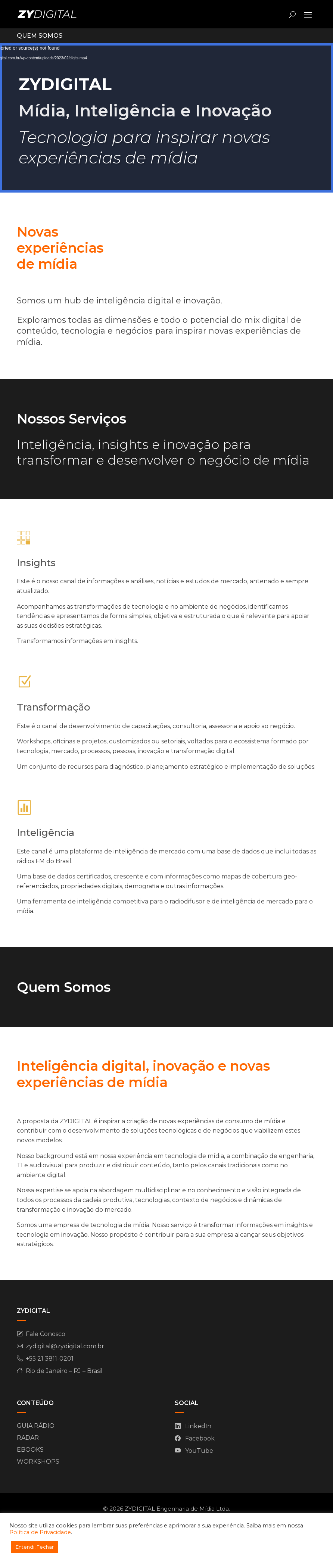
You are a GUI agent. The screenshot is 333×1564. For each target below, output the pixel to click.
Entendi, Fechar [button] (35, 1547)
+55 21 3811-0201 (50, 1358)
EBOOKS (30, 1449)
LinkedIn (198, 1426)
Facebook (200, 1438)
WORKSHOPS (38, 1461)
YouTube (199, 1450)
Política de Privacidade (40, 1532)
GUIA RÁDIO (36, 1425)
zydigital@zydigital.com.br (65, 1346)
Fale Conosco (45, 1333)
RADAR (28, 1437)
